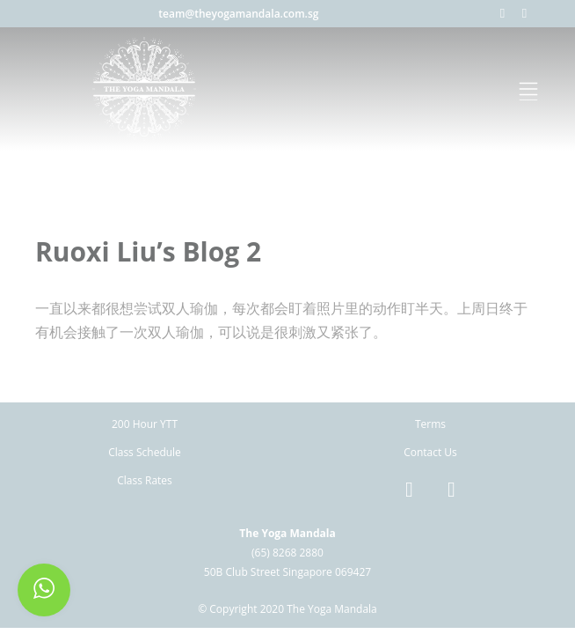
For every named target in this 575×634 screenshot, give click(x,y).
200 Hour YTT (145, 424)
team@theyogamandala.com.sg (238, 13)
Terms (430, 424)
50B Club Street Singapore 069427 (287, 571)
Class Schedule (144, 452)
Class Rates (144, 480)
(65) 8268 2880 (287, 552)
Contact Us (430, 452)
